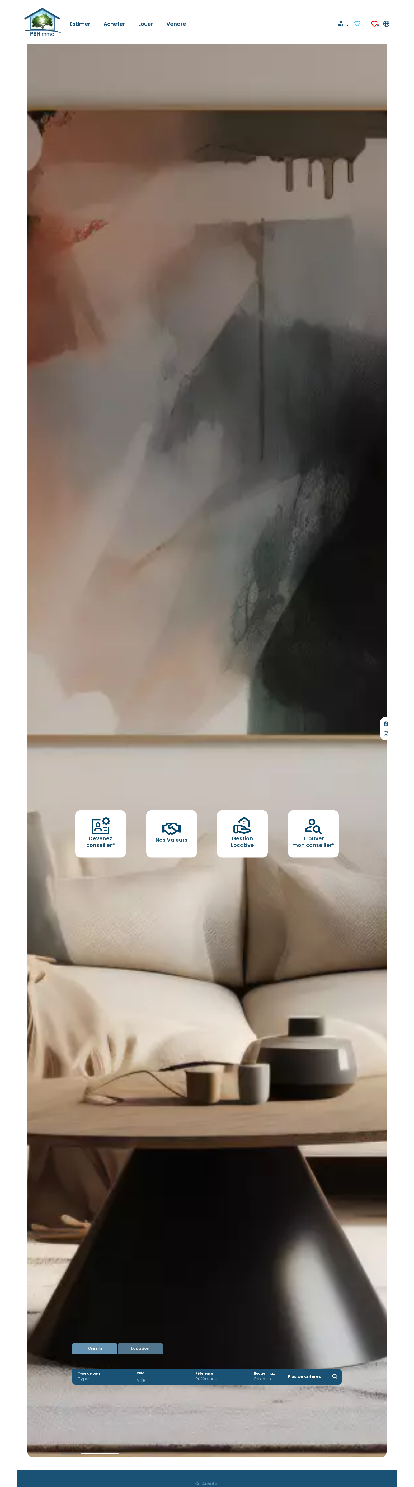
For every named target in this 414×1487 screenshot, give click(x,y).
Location (140, 1346)
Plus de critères (304, 1375)
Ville (140, 1371)
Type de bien (89, 1372)
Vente (95, 1346)
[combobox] (102, 1378)
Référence (204, 1372)
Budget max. (260, 1372)
